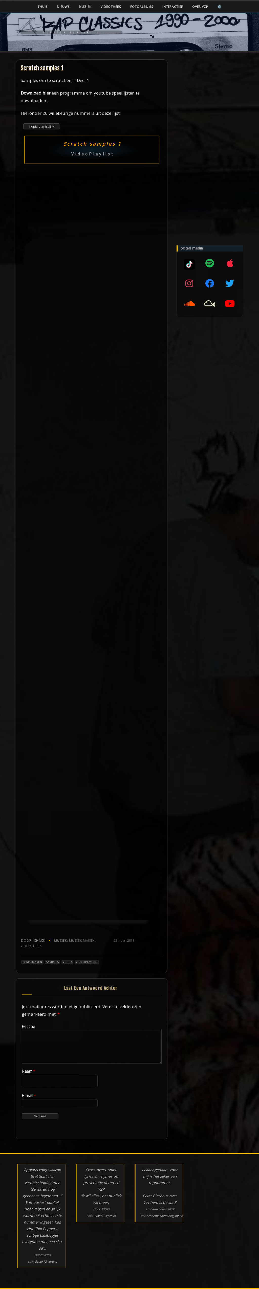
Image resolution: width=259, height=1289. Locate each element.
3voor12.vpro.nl (46, 1261)
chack (33, 940)
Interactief (172, 7)
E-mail (29, 1095)
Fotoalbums (141, 7)
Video (67, 962)
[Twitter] (230, 283)
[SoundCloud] (189, 303)
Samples (52, 962)
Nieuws (63, 7)
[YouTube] (230, 303)
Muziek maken (82, 940)
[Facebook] (209, 283)
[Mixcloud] (189, 263)
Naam (28, 1071)
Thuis (43, 7)
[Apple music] (230, 263)
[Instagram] (189, 283)
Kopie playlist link (41, 126)
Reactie (28, 1026)
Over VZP (200, 7)
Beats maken (32, 962)
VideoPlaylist (87, 962)
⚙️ (220, 7)
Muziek (85, 7)
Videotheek (111, 7)
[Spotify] (209, 263)
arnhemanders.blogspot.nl (165, 1216)
